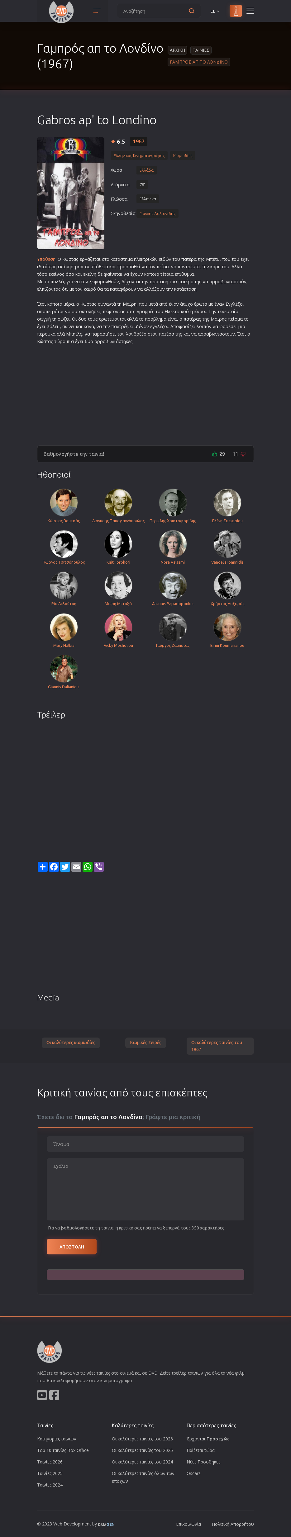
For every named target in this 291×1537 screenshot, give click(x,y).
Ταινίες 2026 (50, 1462)
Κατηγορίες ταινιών (56, 1439)
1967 (138, 141)
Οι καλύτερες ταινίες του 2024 (142, 1462)
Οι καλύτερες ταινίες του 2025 (142, 1450)
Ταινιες (201, 50)
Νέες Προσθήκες (203, 1462)
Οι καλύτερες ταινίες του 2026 (142, 1439)
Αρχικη (177, 50)
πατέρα (189, 259)
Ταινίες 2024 (50, 1485)
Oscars (194, 1473)
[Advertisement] (145, 392)
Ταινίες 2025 (50, 1473)
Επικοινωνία (188, 1524)
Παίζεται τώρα (201, 1450)
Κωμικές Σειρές (145, 1042)
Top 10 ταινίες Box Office (63, 1450)
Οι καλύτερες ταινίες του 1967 (216, 1046)
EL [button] (215, 11)
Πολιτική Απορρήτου (233, 1524)
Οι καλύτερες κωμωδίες (70, 1042)
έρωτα (200, 304)
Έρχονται (208, 1439)
